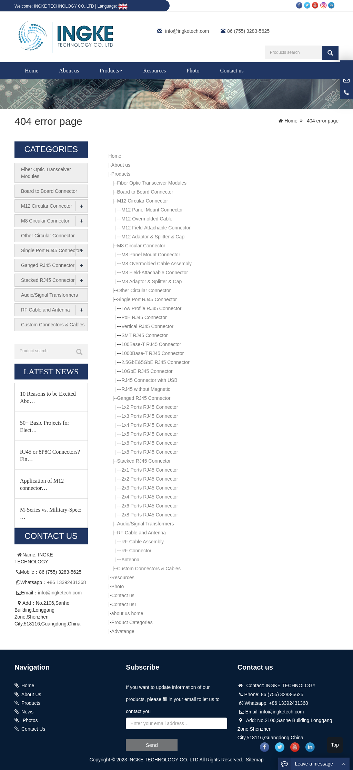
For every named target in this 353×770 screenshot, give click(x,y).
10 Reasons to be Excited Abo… (48, 397)
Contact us (231, 70)
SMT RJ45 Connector (144, 335)
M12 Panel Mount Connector (152, 210)
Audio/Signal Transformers (145, 523)
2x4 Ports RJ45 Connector (149, 497)
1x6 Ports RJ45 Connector (149, 443)
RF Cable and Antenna (141, 532)
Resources (154, 70)
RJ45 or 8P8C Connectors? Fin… (50, 455)
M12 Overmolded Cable (146, 218)
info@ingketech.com (187, 31)
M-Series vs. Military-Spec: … (50, 513)
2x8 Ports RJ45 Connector (149, 514)
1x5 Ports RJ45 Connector (149, 434)
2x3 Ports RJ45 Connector (149, 488)
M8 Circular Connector (141, 245)
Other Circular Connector (144, 290)
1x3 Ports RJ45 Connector (149, 416)
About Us (31, 694)
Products (111, 70)
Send (152, 745)
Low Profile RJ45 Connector (151, 308)
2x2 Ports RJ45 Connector (149, 479)
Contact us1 (124, 604)
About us (69, 70)
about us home (127, 613)
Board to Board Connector (145, 192)
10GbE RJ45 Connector (147, 371)
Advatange (122, 631)
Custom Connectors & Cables (148, 568)
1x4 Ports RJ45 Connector (149, 425)
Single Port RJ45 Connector (147, 299)
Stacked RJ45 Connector (144, 461)
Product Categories (132, 622)
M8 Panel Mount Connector (150, 254)
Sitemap (254, 759)
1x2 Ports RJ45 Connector (149, 407)
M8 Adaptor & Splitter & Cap (151, 281)
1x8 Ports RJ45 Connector (149, 452)
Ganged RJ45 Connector (143, 398)
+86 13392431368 (66, 582)
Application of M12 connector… (42, 484)
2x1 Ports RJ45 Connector (149, 470)
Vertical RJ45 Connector (147, 326)
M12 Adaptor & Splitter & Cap (152, 236)
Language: (113, 6)
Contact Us (33, 729)
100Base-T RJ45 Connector (151, 344)
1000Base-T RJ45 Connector (152, 353)
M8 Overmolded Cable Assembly (156, 263)
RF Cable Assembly (142, 541)
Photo (192, 70)
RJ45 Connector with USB (149, 380)
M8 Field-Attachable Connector (154, 272)
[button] (120, 70)
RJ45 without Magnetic (145, 389)
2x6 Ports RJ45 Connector (149, 506)
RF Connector (136, 550)
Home (31, 70)
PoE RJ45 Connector (144, 317)
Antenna (130, 559)
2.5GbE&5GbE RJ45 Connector (155, 362)
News (27, 711)
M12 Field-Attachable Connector (156, 227)
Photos (29, 720)
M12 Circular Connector (142, 201)
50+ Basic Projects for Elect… (44, 426)
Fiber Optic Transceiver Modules (151, 183)
